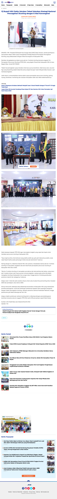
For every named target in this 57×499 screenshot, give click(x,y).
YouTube (35, 489)
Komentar (28, 330)
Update (33, 166)
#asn (52, 5)
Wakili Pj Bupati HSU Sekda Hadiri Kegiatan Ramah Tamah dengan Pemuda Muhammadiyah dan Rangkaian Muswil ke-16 (24, 311)
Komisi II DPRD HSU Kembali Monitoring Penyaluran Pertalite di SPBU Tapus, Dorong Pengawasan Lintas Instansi (23, 448)
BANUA (4, 317)
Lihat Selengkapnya (28, 475)
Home (3, 5)
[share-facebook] (25, 326)
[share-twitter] (27, 326)
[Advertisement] (28, 404)
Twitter (32, 489)
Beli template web (45, 491)
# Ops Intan (30, 5)
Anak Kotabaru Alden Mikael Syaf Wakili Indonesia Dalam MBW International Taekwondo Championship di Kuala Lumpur (22, 469)
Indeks (16, 5)
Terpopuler (9, 5)
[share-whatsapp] (30, 326)
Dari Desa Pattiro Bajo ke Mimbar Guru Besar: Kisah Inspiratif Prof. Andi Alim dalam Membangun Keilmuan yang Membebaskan (24, 441)
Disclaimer (25, 491)
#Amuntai (47, 5)
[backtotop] (28, 481)
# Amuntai (23, 5)
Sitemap (38, 491)
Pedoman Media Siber (17, 491)
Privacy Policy (32, 491)
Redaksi (10, 491)
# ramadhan (39, 5)
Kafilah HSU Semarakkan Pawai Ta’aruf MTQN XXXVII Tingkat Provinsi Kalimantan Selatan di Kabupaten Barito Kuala (23, 462)
